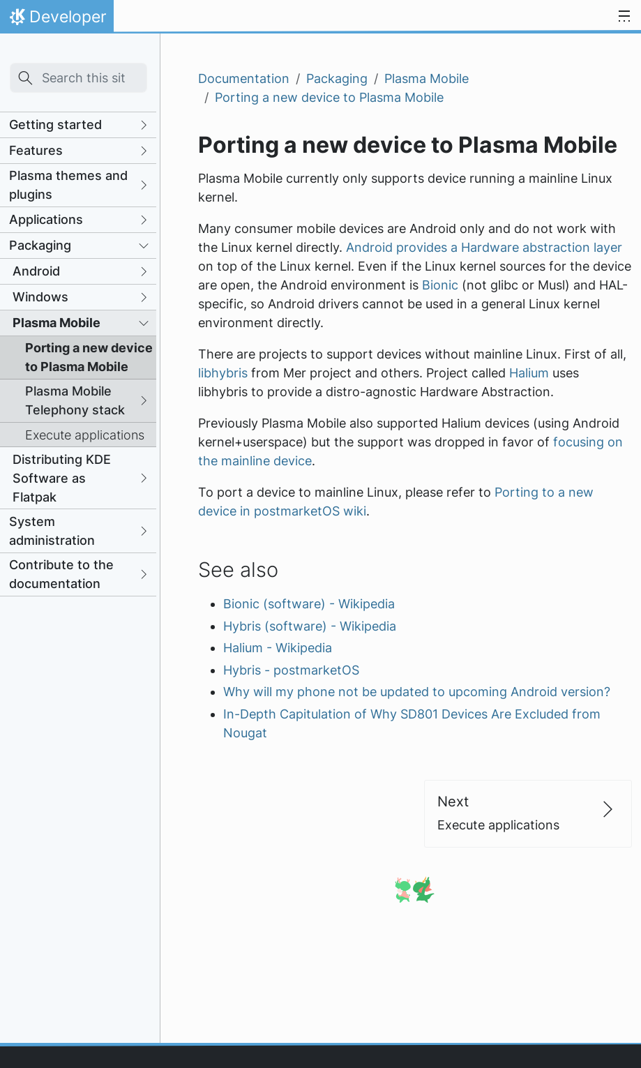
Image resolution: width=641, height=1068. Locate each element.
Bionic (440, 285)
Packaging (40, 245)
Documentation (243, 78)
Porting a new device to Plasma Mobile (89, 357)
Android (36, 271)
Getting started (55, 124)
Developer (56, 20)
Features (36, 150)
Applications (46, 219)
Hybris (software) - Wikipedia (309, 626)
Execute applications (84, 435)
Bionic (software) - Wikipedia (309, 603)
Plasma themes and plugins (68, 185)
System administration (52, 531)
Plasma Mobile (56, 322)
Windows (40, 296)
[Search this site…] (78, 78)
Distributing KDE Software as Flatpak (62, 478)
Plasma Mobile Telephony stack (75, 400)
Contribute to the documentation (61, 574)
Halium (529, 373)
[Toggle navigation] (624, 16)
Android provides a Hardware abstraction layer (484, 247)
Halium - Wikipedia (277, 647)
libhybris (223, 373)
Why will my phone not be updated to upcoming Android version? (416, 691)
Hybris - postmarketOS (291, 670)
